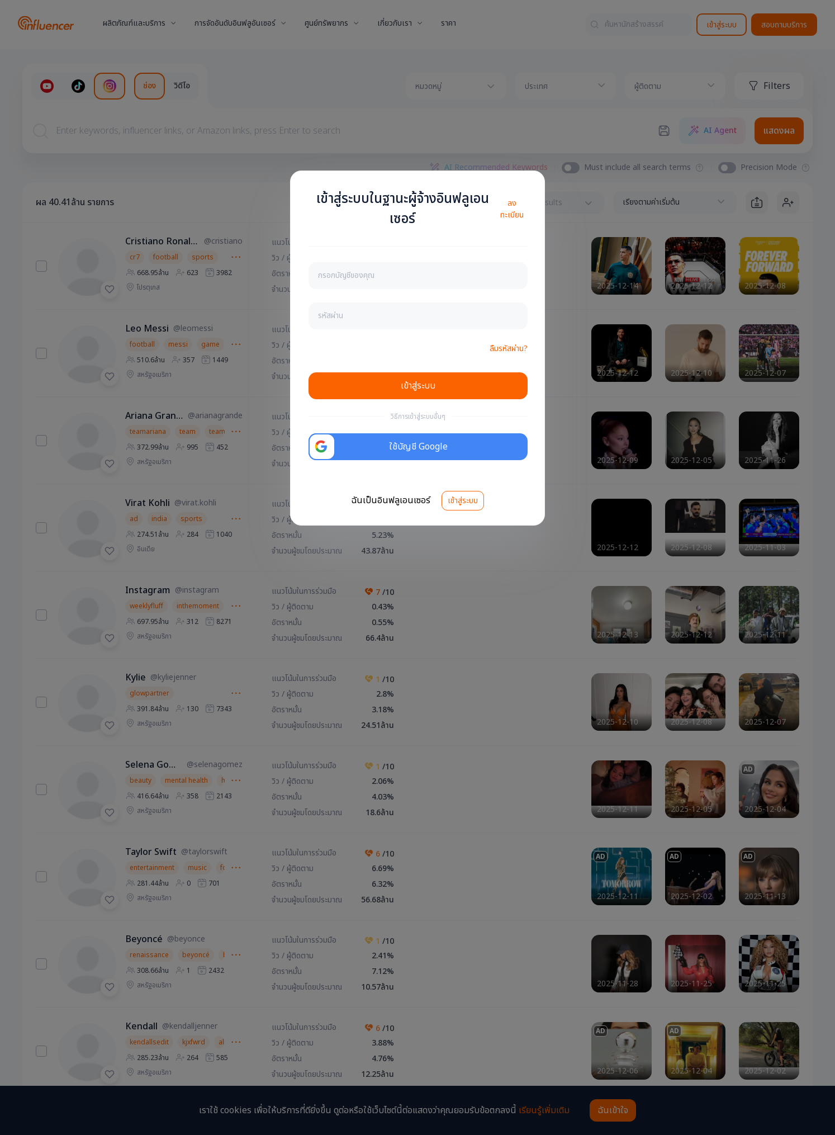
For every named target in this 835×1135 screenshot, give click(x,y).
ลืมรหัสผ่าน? (509, 348)
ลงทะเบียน (512, 209)
